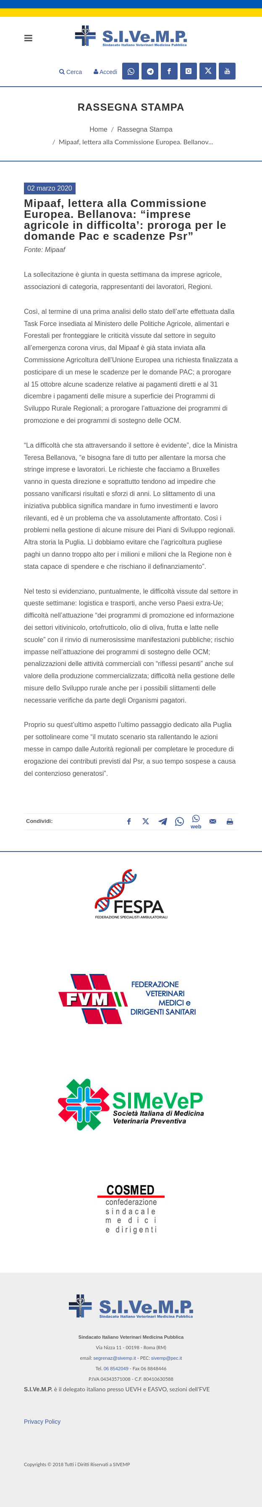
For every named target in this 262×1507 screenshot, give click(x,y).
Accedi (105, 72)
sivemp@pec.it (166, 1358)
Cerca (70, 72)
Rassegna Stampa (145, 129)
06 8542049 (116, 1368)
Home (98, 129)
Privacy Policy (42, 1421)
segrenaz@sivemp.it (114, 1358)
